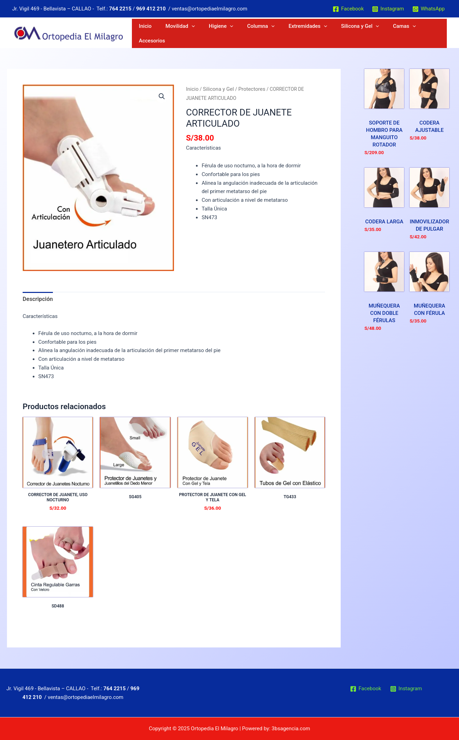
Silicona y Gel (368, 33)
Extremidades (326, 33)
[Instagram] (388, 9)
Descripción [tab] (36, 298)
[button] (162, 96)
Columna (288, 33)
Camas (402, 33)
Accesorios (432, 33)
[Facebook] (348, 9)
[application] (239, 33)
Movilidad (227, 33)
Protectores (247, 88)
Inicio (202, 33)
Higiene (258, 33)
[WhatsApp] (428, 9)
